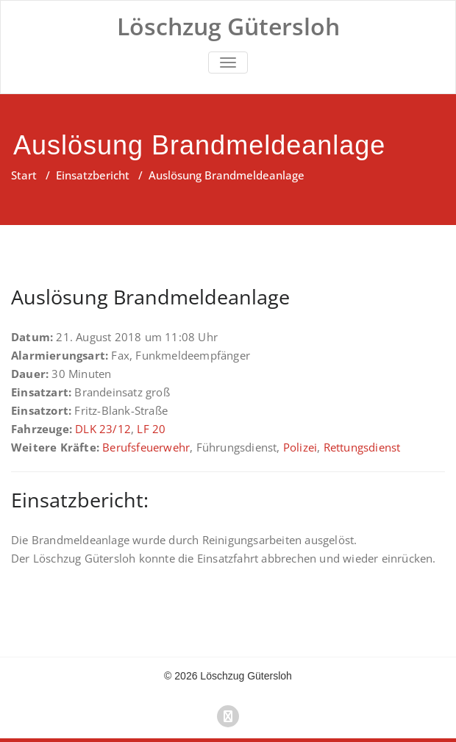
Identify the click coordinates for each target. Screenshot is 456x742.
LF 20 (151, 428)
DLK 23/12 (103, 428)
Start (24, 175)
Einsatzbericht (92, 175)
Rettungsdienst (362, 447)
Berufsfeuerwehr (146, 447)
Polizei (300, 447)
